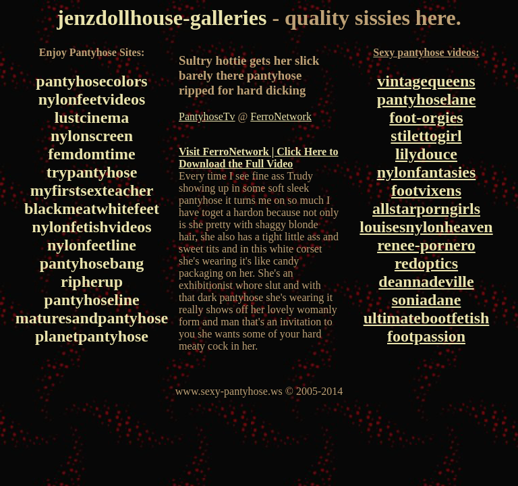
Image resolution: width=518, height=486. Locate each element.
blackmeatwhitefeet (91, 208)
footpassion (426, 336)
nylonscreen (92, 135)
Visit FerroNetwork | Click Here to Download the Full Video (259, 157)
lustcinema (92, 117)
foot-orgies (426, 117)
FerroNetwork (281, 116)
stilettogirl (426, 135)
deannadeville (425, 281)
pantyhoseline (91, 299)
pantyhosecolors (91, 81)
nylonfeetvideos (92, 99)
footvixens (426, 190)
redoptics (426, 263)
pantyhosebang (92, 263)
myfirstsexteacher (92, 190)
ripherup (92, 281)
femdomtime (91, 154)
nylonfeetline (91, 245)
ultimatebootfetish (427, 318)
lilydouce (426, 154)
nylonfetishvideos (91, 227)
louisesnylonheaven (425, 227)
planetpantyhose (91, 336)
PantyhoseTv (207, 116)
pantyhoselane (426, 99)
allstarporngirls (426, 208)
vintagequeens (426, 81)
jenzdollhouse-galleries (161, 17)
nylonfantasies (426, 172)
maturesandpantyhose (92, 318)
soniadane (426, 299)
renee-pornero (426, 245)
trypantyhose (92, 172)
